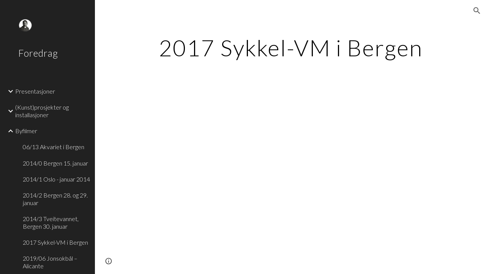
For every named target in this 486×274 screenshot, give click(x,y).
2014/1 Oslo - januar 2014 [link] (56, 179)
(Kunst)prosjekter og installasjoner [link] (42, 111)
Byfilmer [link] (26, 130)
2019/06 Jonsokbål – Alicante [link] (50, 262)
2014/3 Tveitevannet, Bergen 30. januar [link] (51, 222)
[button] (477, 11)
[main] (291, 47)
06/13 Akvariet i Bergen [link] (53, 146)
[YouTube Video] (231, 159)
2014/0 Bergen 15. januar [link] (55, 163)
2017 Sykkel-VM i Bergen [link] (55, 242)
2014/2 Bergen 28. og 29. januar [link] (55, 198)
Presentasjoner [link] (35, 91)
